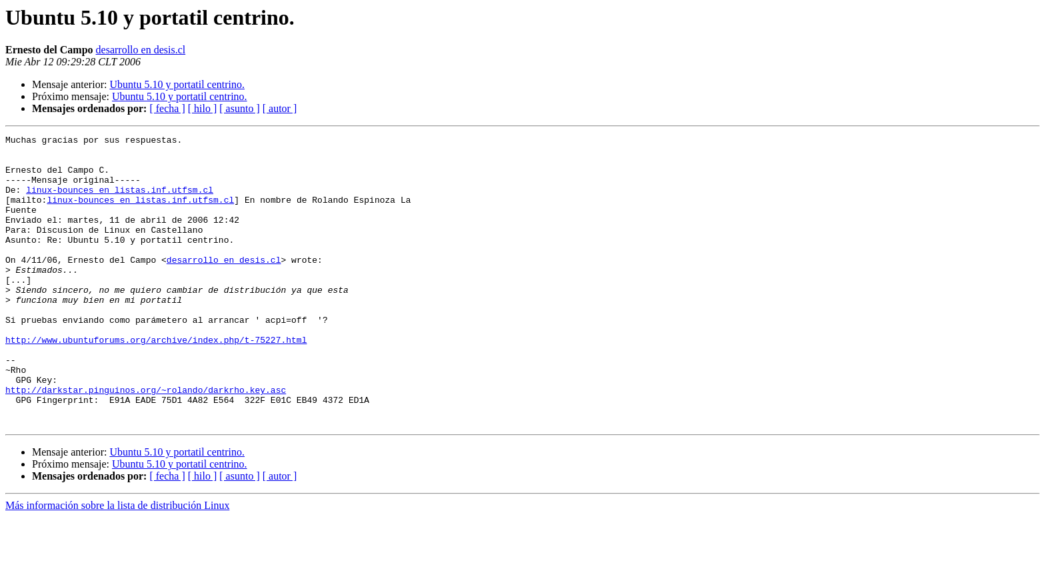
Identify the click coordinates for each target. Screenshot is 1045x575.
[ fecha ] (167, 108)
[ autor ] (280, 108)
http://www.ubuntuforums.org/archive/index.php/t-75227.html (156, 382)
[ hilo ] (202, 108)
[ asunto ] (239, 108)
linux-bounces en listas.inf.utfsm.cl (119, 201)
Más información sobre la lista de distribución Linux (117, 563)
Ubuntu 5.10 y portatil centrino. (177, 84)
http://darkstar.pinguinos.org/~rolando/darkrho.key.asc (145, 442)
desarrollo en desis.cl (141, 49)
